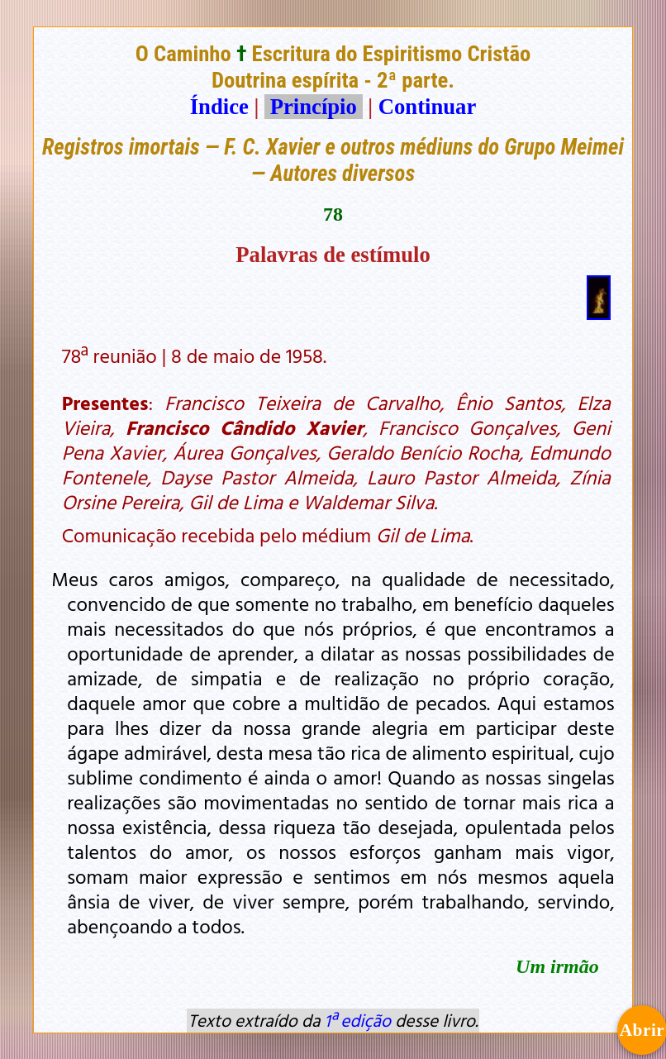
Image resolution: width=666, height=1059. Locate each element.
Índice (219, 106)
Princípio (313, 106)
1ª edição (358, 1020)
